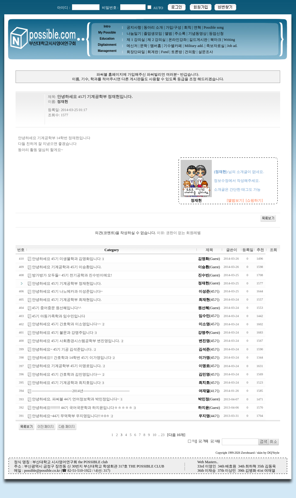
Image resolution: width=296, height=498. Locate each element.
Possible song (214, 27)
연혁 (197, 27)
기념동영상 (197, 33)
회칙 (187, 27)
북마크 (215, 40)
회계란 (152, 52)
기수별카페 (173, 46)
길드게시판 (198, 40)
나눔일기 (134, 33)
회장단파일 (136, 52)
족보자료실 (215, 46)
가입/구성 (173, 27)
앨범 (168, 33)
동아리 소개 (153, 27)
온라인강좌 (177, 40)
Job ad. (232, 46)
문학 (143, 46)
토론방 (176, 52)
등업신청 (216, 33)
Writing (229, 40)
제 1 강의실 (136, 40)
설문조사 (205, 52)
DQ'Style (273, 452)
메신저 (132, 46)
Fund (165, 52)
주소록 (180, 33)
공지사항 (134, 27)
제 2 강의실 (156, 40)
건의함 (190, 52)
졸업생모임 (153, 33)
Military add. (194, 46)
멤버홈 (155, 46)
